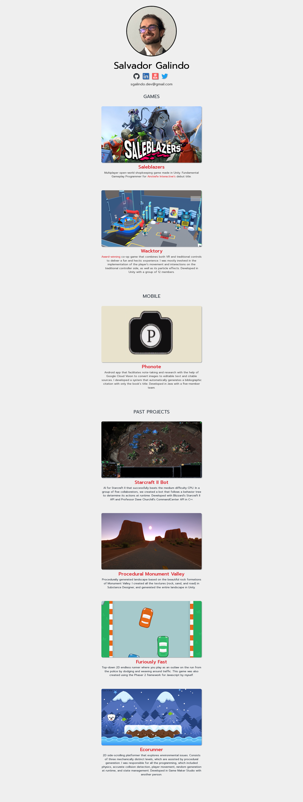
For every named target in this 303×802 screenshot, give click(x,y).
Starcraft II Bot (151, 482)
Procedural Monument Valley (151, 573)
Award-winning (110, 257)
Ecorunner (151, 749)
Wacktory (151, 250)
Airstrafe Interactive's (161, 176)
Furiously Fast (151, 661)
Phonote (151, 366)
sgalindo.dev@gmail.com (151, 84)
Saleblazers (151, 167)
